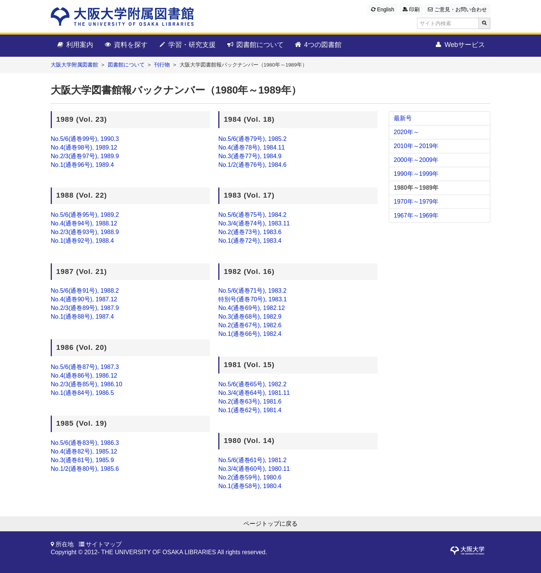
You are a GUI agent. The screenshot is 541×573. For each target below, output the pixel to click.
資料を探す (126, 45)
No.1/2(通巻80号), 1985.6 (85, 469)
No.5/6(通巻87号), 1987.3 (85, 367)
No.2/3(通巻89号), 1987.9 (85, 308)
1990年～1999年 (416, 174)
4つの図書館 (318, 45)
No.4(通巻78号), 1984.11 (251, 147)
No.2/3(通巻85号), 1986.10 (86, 384)
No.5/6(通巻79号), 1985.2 (252, 139)
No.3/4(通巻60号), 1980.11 (254, 469)
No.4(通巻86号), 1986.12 (84, 375)
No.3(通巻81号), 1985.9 (82, 460)
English (382, 9)
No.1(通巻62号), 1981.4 (249, 410)
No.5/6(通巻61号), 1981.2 (252, 460)
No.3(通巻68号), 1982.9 (249, 316)
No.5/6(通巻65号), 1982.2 (252, 384)
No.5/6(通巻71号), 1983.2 (252, 290)
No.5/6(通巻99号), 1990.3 (85, 139)
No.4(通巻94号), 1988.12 (84, 223)
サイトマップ (104, 544)
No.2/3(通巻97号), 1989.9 (85, 156)
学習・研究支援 (187, 45)
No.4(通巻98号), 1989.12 (84, 147)
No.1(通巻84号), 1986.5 (82, 393)
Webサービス (459, 45)
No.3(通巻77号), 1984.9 (249, 156)
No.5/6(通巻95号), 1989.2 (85, 215)
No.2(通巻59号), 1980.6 (249, 477)
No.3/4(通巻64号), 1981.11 (254, 393)
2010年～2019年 (416, 146)
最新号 (403, 118)
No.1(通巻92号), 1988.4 (82, 240)
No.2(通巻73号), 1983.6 (249, 232)
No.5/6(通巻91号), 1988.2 (85, 290)
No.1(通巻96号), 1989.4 (82, 165)
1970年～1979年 (416, 201)
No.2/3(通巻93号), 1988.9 (85, 232)
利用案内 (74, 45)
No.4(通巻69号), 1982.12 (251, 308)
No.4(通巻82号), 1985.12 (84, 451)
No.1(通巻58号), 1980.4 (249, 486)
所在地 (65, 544)
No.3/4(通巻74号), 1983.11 (254, 223)
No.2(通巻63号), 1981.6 (249, 401)
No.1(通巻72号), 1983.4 (249, 240)
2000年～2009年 (416, 160)
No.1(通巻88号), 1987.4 (82, 316)
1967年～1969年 (416, 215)
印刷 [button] (411, 9)
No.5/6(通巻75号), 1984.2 (252, 215)
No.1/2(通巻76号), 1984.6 (252, 165)
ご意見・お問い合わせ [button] (457, 9)
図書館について (255, 45)
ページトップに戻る (270, 523)
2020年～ (406, 132)
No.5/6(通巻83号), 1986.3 (85, 443)
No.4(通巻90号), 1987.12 (84, 299)
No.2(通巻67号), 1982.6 (249, 325)
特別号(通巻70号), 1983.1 (252, 299)
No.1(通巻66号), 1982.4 (249, 334)
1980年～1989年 (416, 187)
